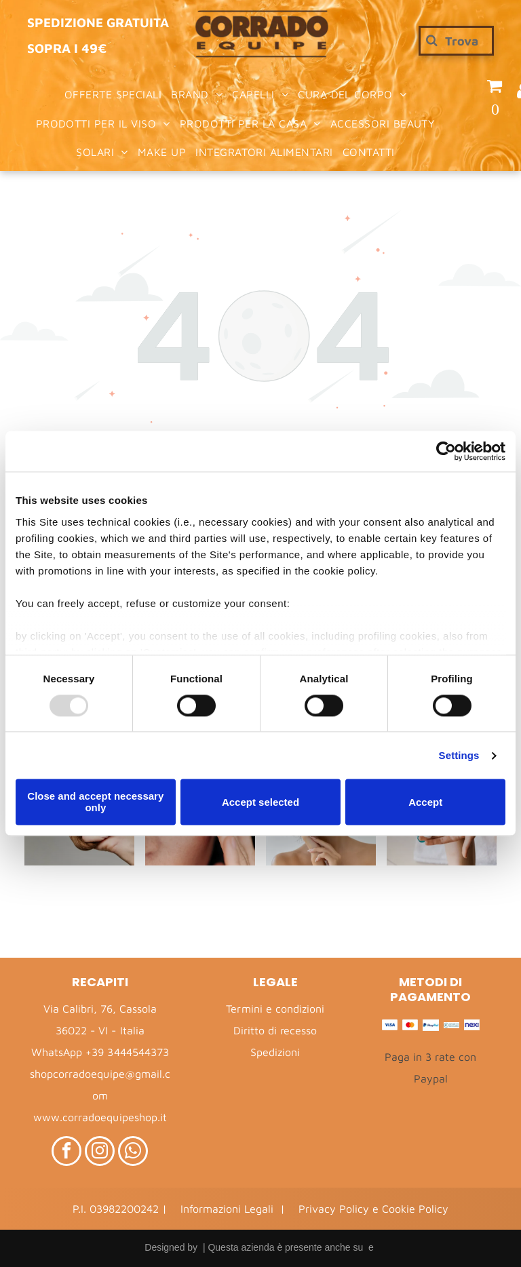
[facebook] (66, 1152)
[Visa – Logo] (390, 1025)
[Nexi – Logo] (472, 1025)
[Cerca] (456, 41)
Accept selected (260, 802)
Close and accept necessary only (95, 802)
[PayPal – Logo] (430, 1025)
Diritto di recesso (275, 1030)
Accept (425, 802)
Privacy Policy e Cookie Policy (373, 1209)
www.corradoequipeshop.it (99, 1117)
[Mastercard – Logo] (410, 1025)
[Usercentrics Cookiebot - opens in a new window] (446, 451)
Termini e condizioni (275, 1008)
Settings (459, 755)
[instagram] (100, 1152)
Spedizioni (275, 1052)
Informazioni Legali (226, 1209)
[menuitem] (113, 94)
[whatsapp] (133, 1152)
